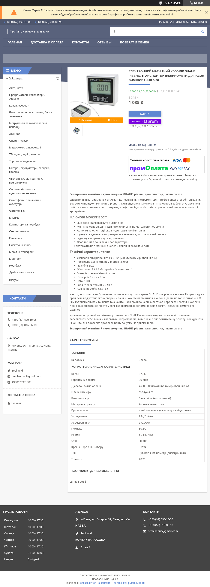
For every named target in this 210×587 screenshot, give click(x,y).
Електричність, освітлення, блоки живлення (30, 114)
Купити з (145, 121)
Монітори (15, 258)
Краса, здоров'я (19, 105)
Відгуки (13, 280)
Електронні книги (20, 245)
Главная (15, 42)
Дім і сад (14, 133)
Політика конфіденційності (128, 582)
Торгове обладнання (22, 161)
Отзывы (104, 42)
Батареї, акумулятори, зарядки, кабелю (29, 169)
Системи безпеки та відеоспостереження (22, 191)
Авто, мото (16, 88)
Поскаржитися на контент (94, 582)
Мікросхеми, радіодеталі (25, 147)
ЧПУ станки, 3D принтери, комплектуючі (26, 180)
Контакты (80, 42)
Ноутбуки (15, 265)
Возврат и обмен (134, 42)
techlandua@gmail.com (26, 376)
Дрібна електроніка (21, 272)
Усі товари (15, 78)
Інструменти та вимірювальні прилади (28, 125)
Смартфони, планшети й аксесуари (25, 202)
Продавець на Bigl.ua (105, 579)
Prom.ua (125, 575)
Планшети (15, 238)
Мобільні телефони (21, 251)
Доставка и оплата (47, 42)
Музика (14, 217)
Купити (144, 113)
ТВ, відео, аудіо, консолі (24, 154)
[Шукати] (202, 31)
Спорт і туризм (18, 140)
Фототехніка (17, 210)
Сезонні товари (19, 231)
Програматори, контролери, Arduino (27, 96)
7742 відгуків (172, 2)
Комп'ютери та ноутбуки (24, 224)
